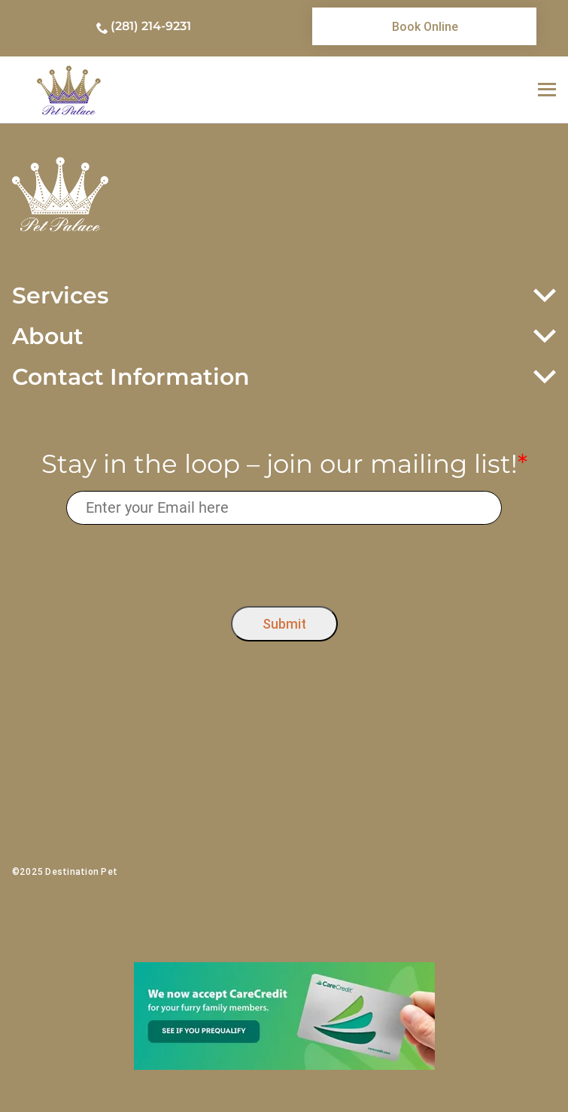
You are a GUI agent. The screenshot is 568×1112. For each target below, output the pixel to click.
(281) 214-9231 (151, 26)
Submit (284, 623)
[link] (424, 26)
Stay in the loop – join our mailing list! (284, 464)
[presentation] (284, 561)
